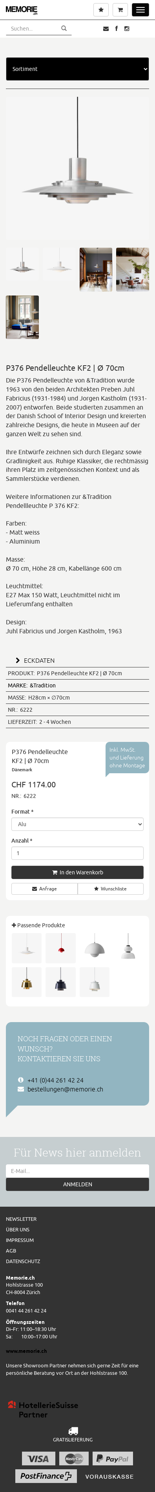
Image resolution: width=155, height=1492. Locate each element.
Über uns (17, 1229)
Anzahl (22, 840)
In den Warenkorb (77, 872)
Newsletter (21, 1219)
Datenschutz (23, 1261)
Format (22, 811)
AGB (11, 1250)
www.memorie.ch (26, 1351)
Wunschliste (110, 889)
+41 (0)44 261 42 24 (55, 1080)
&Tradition (32, 685)
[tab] (77, 659)
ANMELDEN (77, 1184)
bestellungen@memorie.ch (65, 1089)
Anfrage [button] (44, 889)
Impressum (20, 1240)
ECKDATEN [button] (33, 660)
